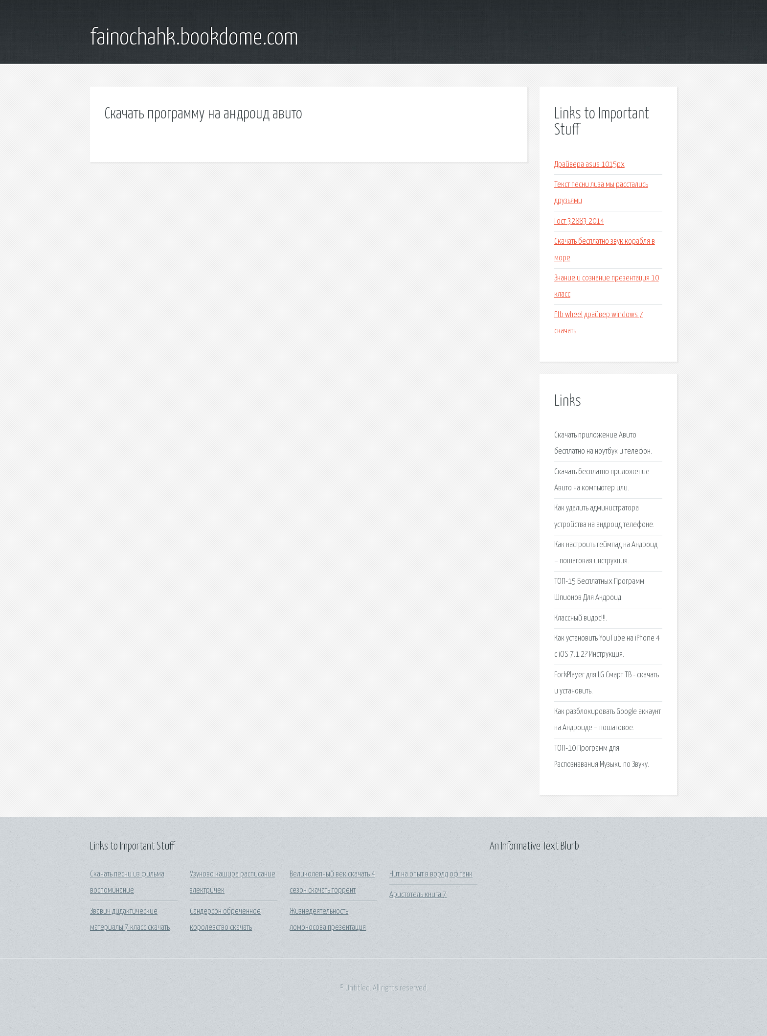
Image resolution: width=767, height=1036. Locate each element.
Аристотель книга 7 (418, 895)
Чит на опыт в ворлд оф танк (431, 874)
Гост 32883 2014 (579, 221)
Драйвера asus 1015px (589, 165)
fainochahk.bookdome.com (194, 38)
